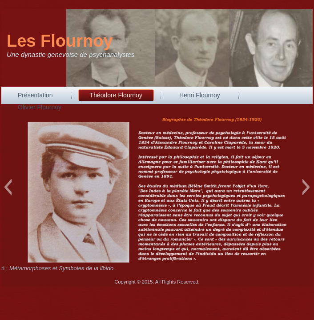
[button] (8, 187)
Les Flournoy (60, 41)
